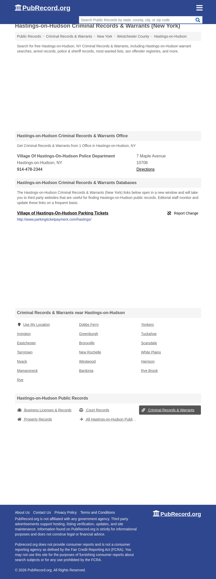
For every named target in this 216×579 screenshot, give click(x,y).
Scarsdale (149, 343)
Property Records (34, 419)
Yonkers (147, 325)
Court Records (94, 410)
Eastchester (26, 343)
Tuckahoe (149, 334)
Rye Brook (149, 371)
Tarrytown (25, 352)
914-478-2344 (30, 169)
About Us (22, 512)
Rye (20, 380)
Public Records (29, 36)
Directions (146, 169)
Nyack (22, 361)
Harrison (148, 361)
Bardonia (86, 371)
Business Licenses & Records (44, 410)
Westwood (87, 361)
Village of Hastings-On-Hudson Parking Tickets (63, 213)
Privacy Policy (65, 512)
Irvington (24, 334)
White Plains (151, 352)
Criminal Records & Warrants (168, 410)
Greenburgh (88, 334)
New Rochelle (90, 352)
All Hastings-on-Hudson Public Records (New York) (109, 419)
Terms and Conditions (97, 512)
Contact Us (42, 512)
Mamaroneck (27, 371)
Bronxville (87, 343)
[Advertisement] (108, 92)
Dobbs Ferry (89, 325)
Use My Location (33, 325)
